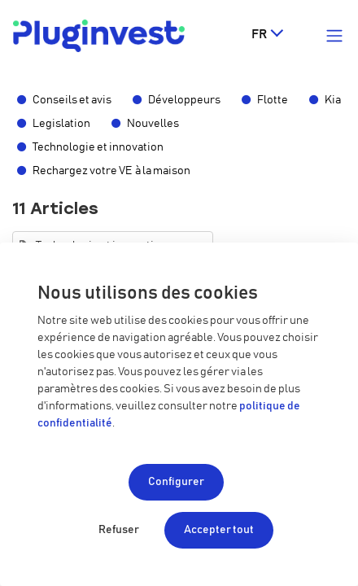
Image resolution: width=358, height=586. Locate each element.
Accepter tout (219, 530)
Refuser (118, 530)
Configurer (176, 482)
